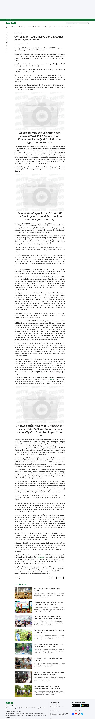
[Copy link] (7, 45)
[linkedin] (7, 39)
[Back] (7, 52)
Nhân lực (13, 26)
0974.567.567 (62, 714)
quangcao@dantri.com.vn (58, 706)
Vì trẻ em (28, 26)
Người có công (20, 26)
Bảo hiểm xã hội (36, 26)
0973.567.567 (53, 714)
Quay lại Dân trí (9, 19)
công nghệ (41, 557)
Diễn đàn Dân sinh (72, 26)
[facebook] (7, 33)
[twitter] (7, 36)
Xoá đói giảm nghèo (47, 26)
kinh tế (52, 379)
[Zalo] (7, 42)
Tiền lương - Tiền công (60, 26)
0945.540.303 (55, 705)
